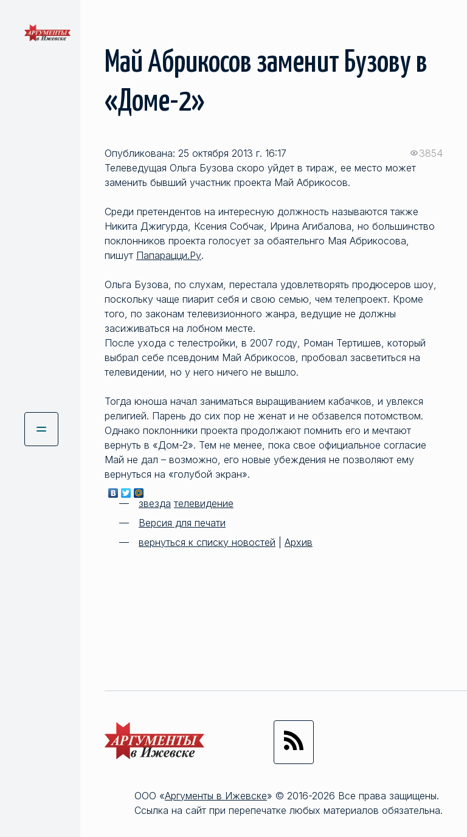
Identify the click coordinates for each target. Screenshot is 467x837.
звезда (155, 503)
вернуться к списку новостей (207, 542)
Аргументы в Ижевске (216, 796)
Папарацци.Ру (168, 255)
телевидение (204, 503)
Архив (299, 542)
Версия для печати (182, 523)
